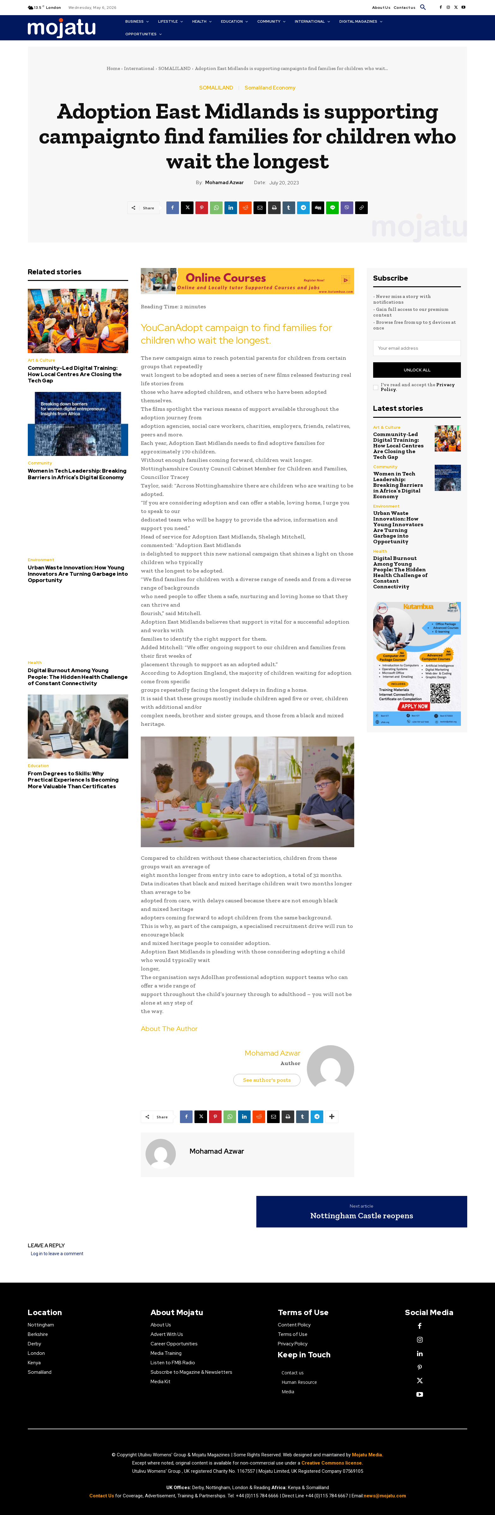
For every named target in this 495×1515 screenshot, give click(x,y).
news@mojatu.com (385, 1496)
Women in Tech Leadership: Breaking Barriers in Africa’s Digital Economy (77, 474)
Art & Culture (41, 360)
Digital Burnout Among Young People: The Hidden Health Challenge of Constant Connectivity (78, 677)
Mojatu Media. (367, 1455)
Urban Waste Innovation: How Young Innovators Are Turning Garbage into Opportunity (78, 574)
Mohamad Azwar (224, 182)
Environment (41, 560)
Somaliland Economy (270, 87)
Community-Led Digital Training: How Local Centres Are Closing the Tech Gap (75, 374)
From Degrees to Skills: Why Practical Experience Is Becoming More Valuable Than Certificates (73, 780)
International (139, 68)
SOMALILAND (174, 68)
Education (38, 766)
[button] (423, 7)
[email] (417, 348)
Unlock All (417, 370)
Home (113, 68)
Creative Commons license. (332, 1463)
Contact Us (102, 1496)
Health (35, 663)
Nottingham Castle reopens (361, 1215)
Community (40, 463)
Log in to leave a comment (57, 1253)
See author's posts (267, 1079)
